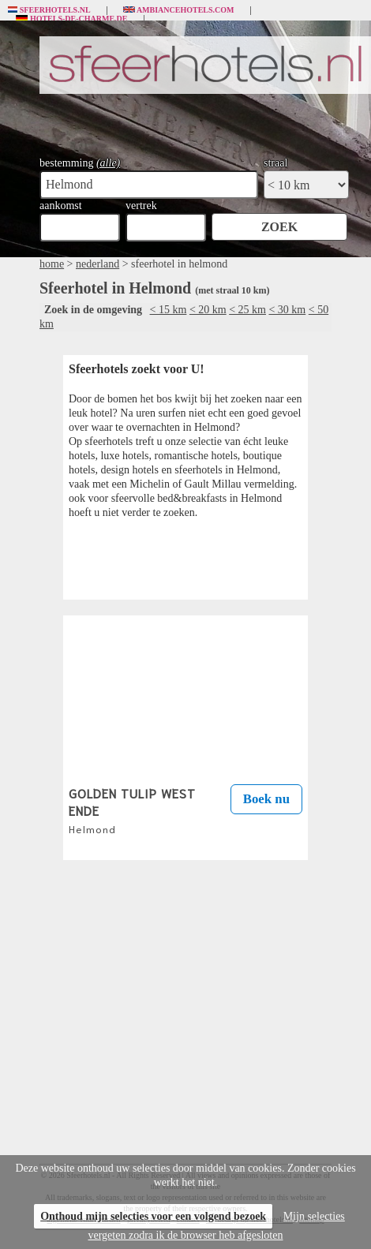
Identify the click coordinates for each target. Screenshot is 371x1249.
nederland (97, 264)
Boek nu (266, 798)
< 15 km (168, 310)
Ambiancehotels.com (178, 10)
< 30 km (286, 310)
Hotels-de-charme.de (72, 19)
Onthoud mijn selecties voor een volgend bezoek (153, 1216)
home (51, 264)
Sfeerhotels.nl (49, 10)
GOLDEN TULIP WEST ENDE (132, 809)
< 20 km (208, 310)
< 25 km (247, 310)
